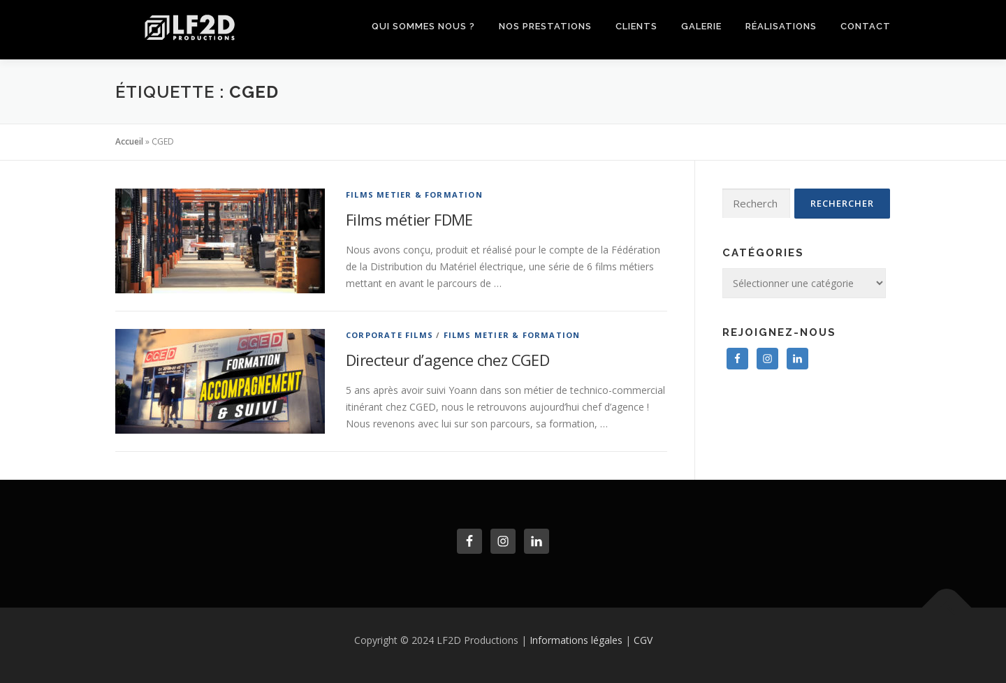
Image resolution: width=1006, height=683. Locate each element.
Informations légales (576, 640)
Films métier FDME (409, 219)
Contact (865, 26)
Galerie (701, 26)
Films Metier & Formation (414, 194)
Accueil (129, 141)
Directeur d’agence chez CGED (447, 359)
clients (636, 26)
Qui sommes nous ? (423, 26)
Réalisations (781, 26)
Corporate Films (389, 335)
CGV (643, 640)
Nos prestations (545, 26)
